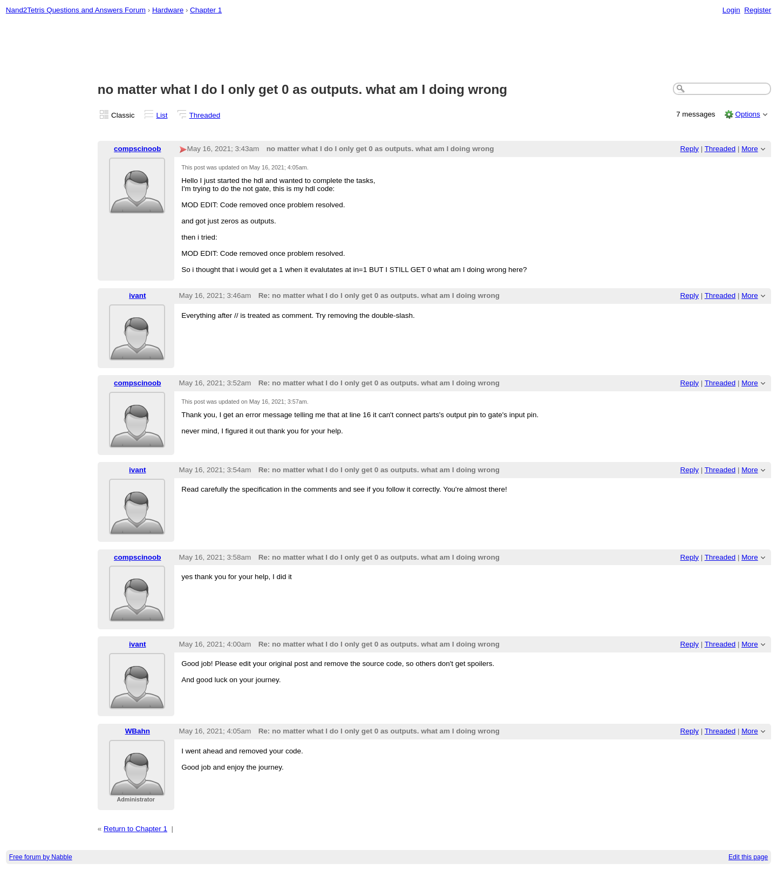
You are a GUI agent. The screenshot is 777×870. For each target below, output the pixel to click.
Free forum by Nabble (40, 857)
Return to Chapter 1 (135, 829)
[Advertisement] (388, 49)
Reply (689, 149)
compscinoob (137, 149)
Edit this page (748, 857)
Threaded (205, 115)
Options (747, 114)
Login (731, 10)
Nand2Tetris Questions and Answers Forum (76, 10)
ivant (137, 295)
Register (757, 10)
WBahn (137, 731)
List (162, 115)
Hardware (167, 10)
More (749, 149)
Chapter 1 (206, 10)
